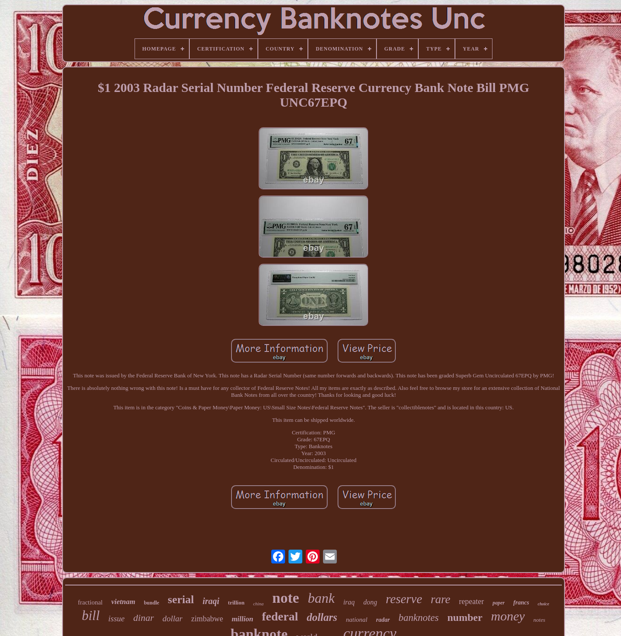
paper (498, 603)
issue (116, 618)
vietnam (123, 602)
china (258, 603)
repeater (471, 601)
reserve (404, 599)
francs (521, 602)
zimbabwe (207, 618)
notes (539, 620)
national (356, 619)
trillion (236, 602)
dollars (322, 617)
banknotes (418, 617)
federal (280, 616)
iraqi (211, 601)
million (242, 619)
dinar (143, 617)
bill (91, 615)
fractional (90, 602)
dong (370, 602)
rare (441, 599)
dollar (172, 618)
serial (181, 599)
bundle (151, 603)
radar (383, 620)
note (285, 598)
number (464, 617)
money (508, 616)
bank (321, 598)
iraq (349, 602)
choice (543, 603)
